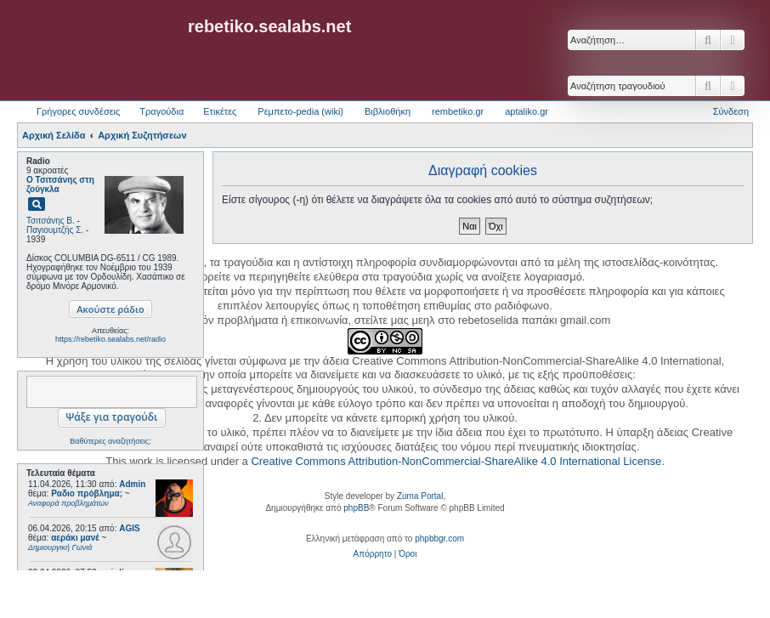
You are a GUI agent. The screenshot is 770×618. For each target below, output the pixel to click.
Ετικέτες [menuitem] (219, 111)
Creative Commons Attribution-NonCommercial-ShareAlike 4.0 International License (456, 461)
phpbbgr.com (439, 538)
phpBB (356, 508)
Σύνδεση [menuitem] (731, 111)
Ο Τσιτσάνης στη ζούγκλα (60, 184)
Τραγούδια (161, 111)
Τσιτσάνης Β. (50, 220)
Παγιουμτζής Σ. (54, 230)
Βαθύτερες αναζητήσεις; (110, 441)
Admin (132, 484)
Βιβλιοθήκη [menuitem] (387, 111)
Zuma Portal (420, 496)
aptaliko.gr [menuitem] (526, 111)
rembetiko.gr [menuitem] (458, 111)
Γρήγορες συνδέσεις (78, 111)
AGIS (129, 528)
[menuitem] (373, 554)
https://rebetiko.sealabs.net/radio (110, 339)
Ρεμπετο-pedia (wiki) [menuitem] (300, 111)
